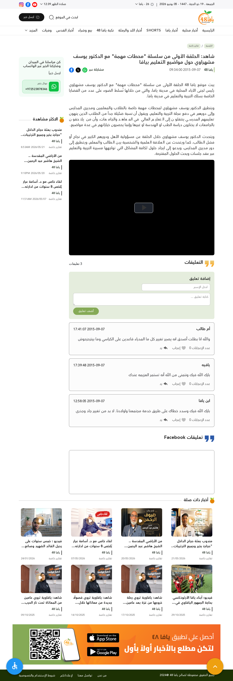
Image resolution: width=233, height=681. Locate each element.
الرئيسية (208, 30)
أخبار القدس (65, 30)
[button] (179, 348)
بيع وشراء (85, 30)
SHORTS (153, 30)
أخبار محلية (190, 30)
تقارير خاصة (194, 46)
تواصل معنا (85, 675)
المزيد (32, 30)
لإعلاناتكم (66, 675)
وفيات (47, 30)
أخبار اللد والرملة (130, 30)
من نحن (102, 675)
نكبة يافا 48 (105, 30)
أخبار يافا (172, 30)
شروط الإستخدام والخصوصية (37, 675)
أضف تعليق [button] (86, 311)
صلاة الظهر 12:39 (54, 4)
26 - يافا (146, 4)
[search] (63, 17)
